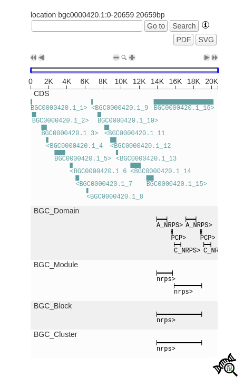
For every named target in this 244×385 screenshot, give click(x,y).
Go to (156, 26)
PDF (183, 39)
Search (184, 26)
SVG (206, 39)
